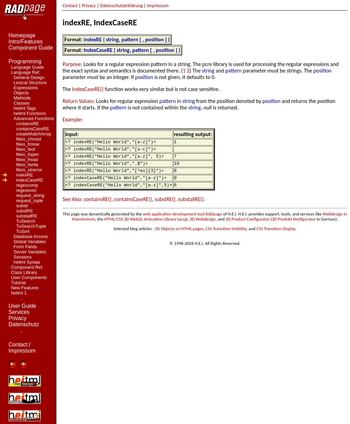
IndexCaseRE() (88, 89)
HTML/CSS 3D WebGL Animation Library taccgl (146, 226)
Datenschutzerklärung (121, 6)
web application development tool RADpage (182, 221)
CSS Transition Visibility (225, 235)
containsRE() (97, 206)
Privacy (89, 6)
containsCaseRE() (133, 206)
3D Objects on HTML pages (179, 235)
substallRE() (191, 206)
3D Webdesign (203, 226)
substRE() (164, 206)
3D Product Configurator (247, 226)
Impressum (158, 6)
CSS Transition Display (275, 235)
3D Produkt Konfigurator (293, 226)
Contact (70, 6)
